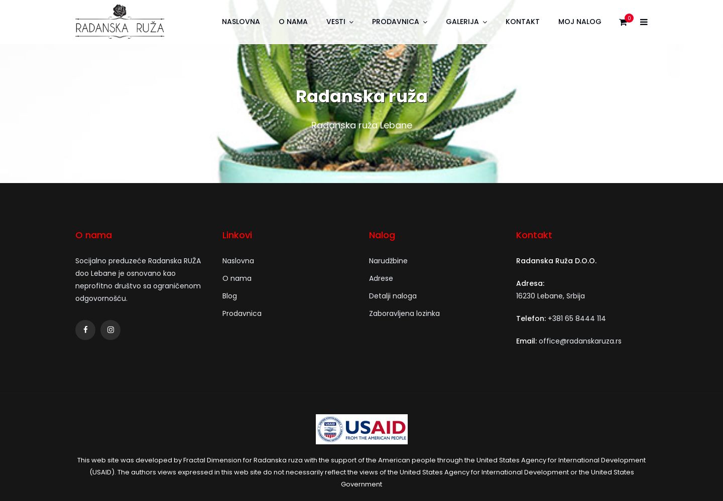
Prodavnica (395, 22)
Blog (229, 296)
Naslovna (241, 22)
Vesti (335, 22)
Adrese (381, 278)
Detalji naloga (393, 296)
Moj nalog (579, 22)
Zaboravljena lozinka (404, 313)
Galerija (462, 22)
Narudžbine (388, 261)
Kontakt (523, 22)
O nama (293, 22)
